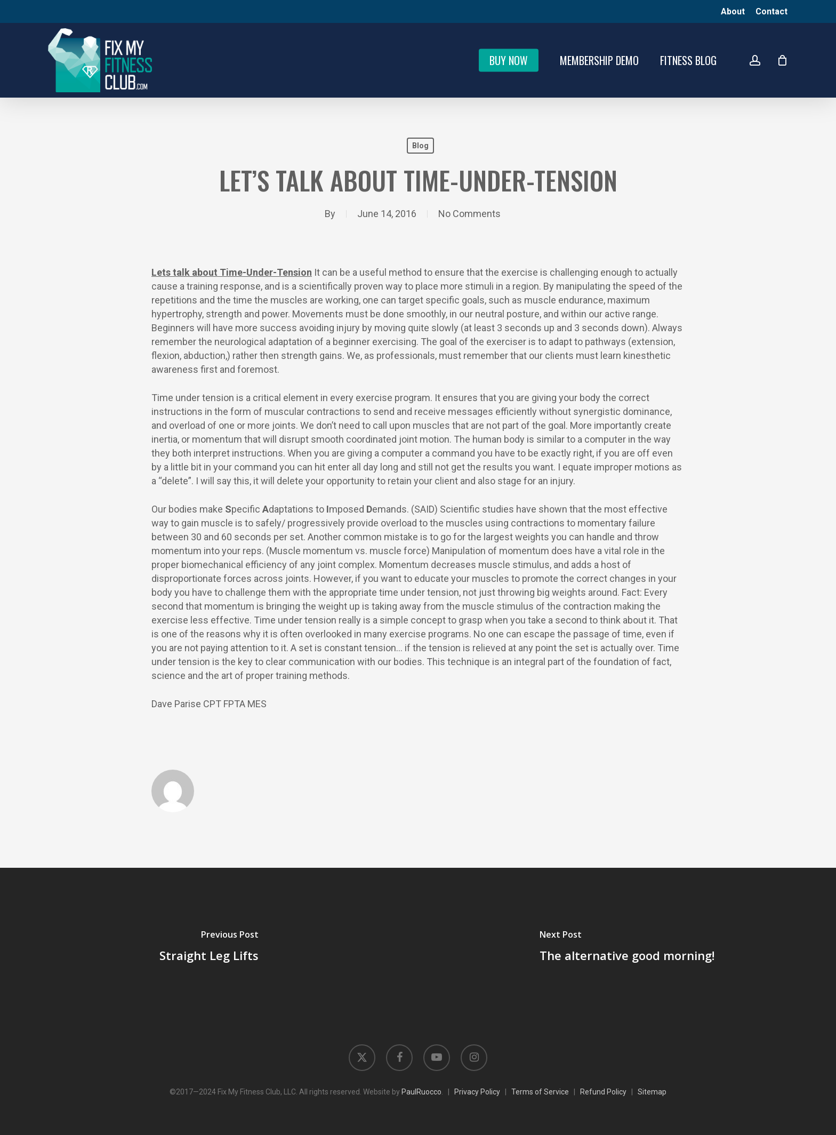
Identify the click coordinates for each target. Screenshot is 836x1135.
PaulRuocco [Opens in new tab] (421, 1092)
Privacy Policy (477, 1092)
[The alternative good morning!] (627, 948)
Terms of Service (540, 1092)
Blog (420, 145)
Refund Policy (603, 1092)
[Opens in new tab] (362, 1057)
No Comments (469, 213)
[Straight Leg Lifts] (209, 948)
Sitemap (652, 1092)
